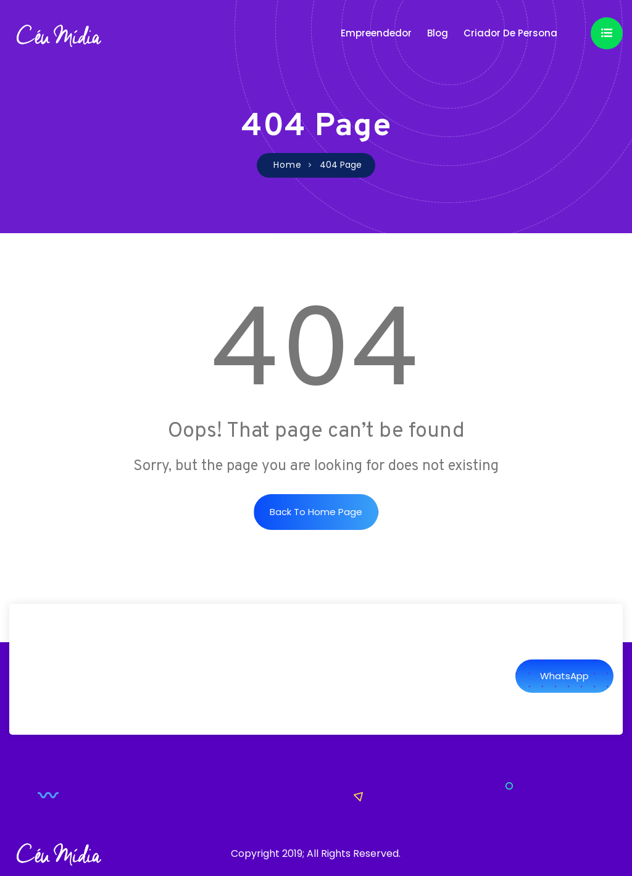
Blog (437, 33)
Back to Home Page (316, 511)
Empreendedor (376, 33)
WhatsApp (564, 675)
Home (287, 165)
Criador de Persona (510, 33)
